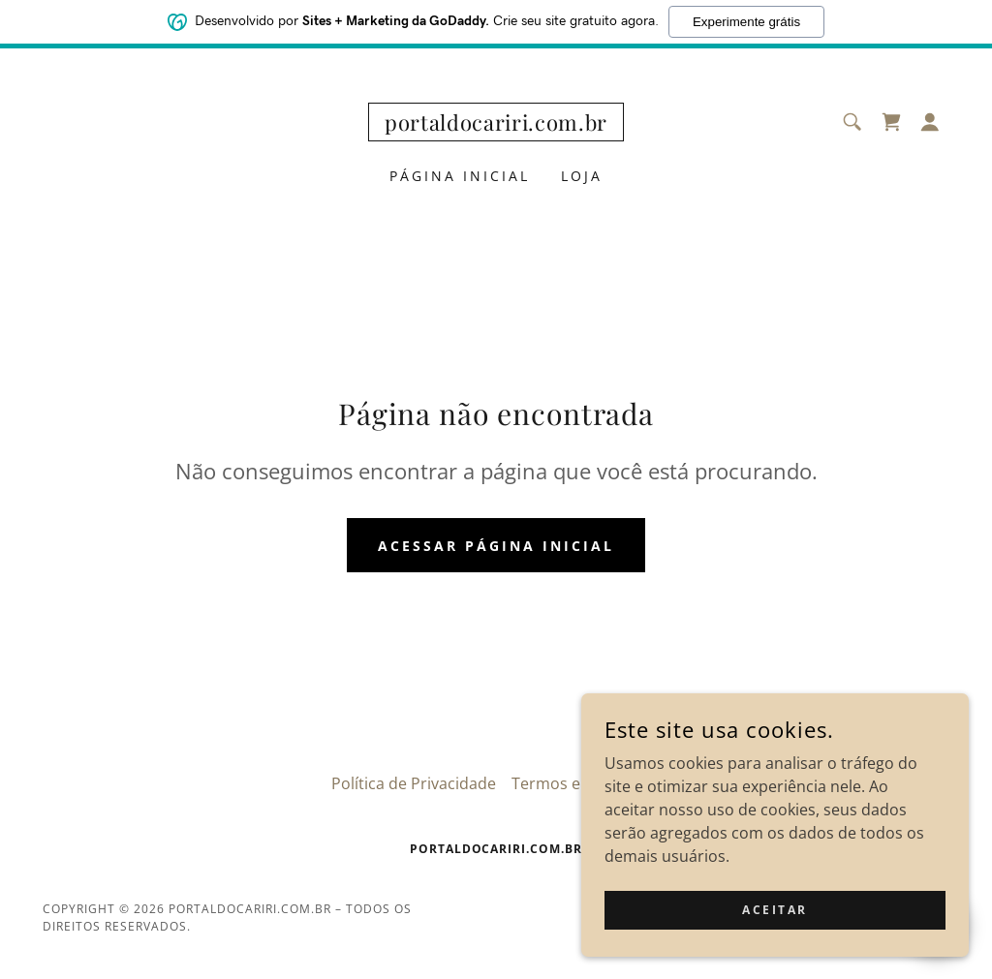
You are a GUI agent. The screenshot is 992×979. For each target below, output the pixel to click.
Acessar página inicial (496, 545)
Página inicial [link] (459, 176)
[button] (930, 122)
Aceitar (775, 923)
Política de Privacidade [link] (413, 783)
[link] (496, 125)
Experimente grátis (746, 22)
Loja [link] (582, 176)
